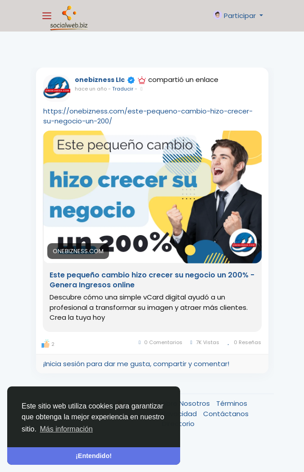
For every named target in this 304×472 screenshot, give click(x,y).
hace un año (91, 88)
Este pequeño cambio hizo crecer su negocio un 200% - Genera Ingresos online (152, 280)
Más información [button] (66, 429)
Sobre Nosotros (185, 403)
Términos (231, 403)
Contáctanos (226, 413)
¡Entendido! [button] (94, 455)
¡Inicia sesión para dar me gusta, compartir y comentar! (136, 363)
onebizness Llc (100, 79)
